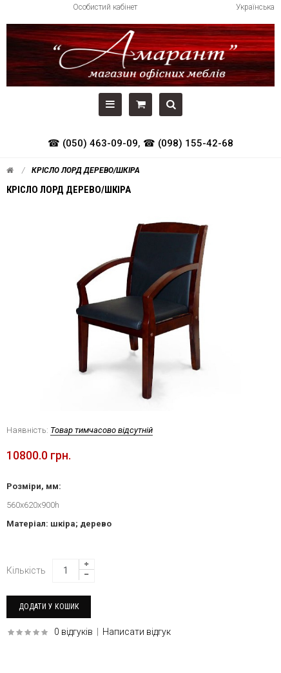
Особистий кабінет (105, 7)
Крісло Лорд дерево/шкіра (86, 170)
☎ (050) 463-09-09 (93, 143)
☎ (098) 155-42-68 (188, 143)
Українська (255, 7)
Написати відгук (136, 632)
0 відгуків (73, 632)
